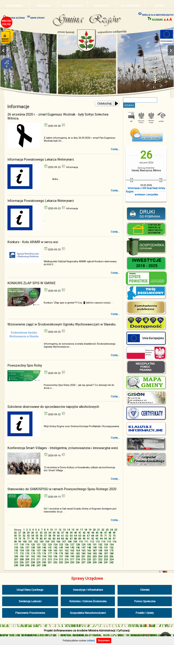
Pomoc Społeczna (144, 601)
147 (83, 547)
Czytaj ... (115, 149)
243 (16, 565)
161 (61, 550)
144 (67, 547)
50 (15, 535)
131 (95, 544)
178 (55, 553)
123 (50, 544)
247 (38, 565)
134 (111, 544)
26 (15, 532)
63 (71, 535)
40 (75, 532)
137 (27, 547)
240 (100, 562)
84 (58, 538)
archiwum (140, 194)
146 (78, 547)
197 (61, 556)
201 (83, 556)
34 (49, 532)
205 (106, 556)
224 (111, 559)
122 (44, 544)
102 (36, 541)
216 (67, 559)
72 (109, 535)
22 (103, 529)
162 (67, 550)
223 (106, 559)
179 (61, 553)
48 (109, 532)
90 (84, 538)
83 (54, 538)
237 (83, 562)
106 (58, 541)
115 (109, 541)
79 (36, 538)
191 (27, 556)
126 (67, 544)
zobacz (91, 640)
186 (100, 553)
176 (44, 553)
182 (78, 553)
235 (72, 562)
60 (58, 535)
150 (100, 547)
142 (55, 547)
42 (84, 532)
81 (45, 538)
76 (24, 538)
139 (38, 547)
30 (32, 532)
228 (33, 562)
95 (105, 538)
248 (44, 565)
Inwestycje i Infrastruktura (88, 589)
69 (97, 535)
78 (32, 538)
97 (114, 538)
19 (90, 529)
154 (22, 550)
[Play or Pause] (117, 103)
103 (41, 541)
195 (50, 556)
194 (44, 556)
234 (67, 562)
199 (72, 556)
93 (97, 538)
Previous (3, 50)
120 (33, 544)
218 (78, 559)
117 (16, 544)
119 (27, 544)
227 (27, 562)
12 (60, 529)
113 (98, 541)
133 (106, 544)
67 (88, 535)
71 (105, 535)
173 (27, 553)
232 (55, 562)
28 (24, 532)
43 (88, 532)
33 (45, 532)
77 (28, 538)
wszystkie (152, 194)
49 (114, 532)
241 (106, 562)
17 (81, 529)
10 (51, 529)
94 (101, 538)
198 (67, 556)
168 (100, 550)
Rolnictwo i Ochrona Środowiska (87, 601)
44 (92, 532)
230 (44, 562)
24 (111, 529)
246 (33, 565)
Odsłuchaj (105, 103)
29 (28, 532)
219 (83, 559)
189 (16, 556)
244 (22, 565)
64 (75, 535)
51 (19, 535)
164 (78, 550)
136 (22, 547)
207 (16, 559)
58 (49, 535)
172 (22, 553)
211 (38, 559)
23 (107, 529)
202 (89, 556)
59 (54, 535)
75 (19, 538)
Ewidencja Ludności (30, 601)
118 (22, 544)
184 (89, 553)
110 (81, 541)
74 (15, 538)
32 (41, 532)
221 (95, 559)
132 (100, 544)
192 (33, 556)
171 (16, 553)
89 (79, 538)
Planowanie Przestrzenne (30, 612)
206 (111, 556)
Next (171, 50)
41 (79, 532)
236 (78, 562)
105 (53, 541)
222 (100, 559)
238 (89, 562)
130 (89, 544)
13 (64, 529)
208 (22, 559)
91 (88, 538)
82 (49, 538)
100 (25, 541)
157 (38, 550)
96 (109, 538)
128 (78, 544)
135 (16, 547)
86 (67, 538)
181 (72, 553)
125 (61, 544)
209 (27, 559)
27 (19, 532)
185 (95, 553)
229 (38, 562)
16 (77, 529)
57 (45, 535)
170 (111, 550)
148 (89, 547)
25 (115, 529)
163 (72, 550)
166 (89, 550)
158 (44, 550)
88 (75, 538)
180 (67, 553)
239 (95, 562)
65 (79, 535)
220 (89, 559)
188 (111, 553)
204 (100, 556)
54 (32, 535)
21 (98, 529)
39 (71, 532)
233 (61, 562)
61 (62, 535)
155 (27, 550)
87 (71, 538)
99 (19, 541)
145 (72, 547)
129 (83, 544)
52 (24, 535)
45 (97, 532)
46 (101, 532)
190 (22, 556)
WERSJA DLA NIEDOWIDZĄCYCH (156, 13)
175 (38, 553)
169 (106, 550)
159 (50, 550)
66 (84, 535)
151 (106, 547)
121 (38, 544)
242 (111, 562)
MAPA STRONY (35, 16)
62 (67, 535)
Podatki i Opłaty (145, 612)
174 (33, 553)
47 (105, 532)
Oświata (144, 589)
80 (41, 538)
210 (33, 559)
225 (16, 562)
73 (114, 535)
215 (61, 559)
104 (47, 541)
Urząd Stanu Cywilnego (30, 589)
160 (55, 550)
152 (111, 547)
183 (83, 553)
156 (33, 550)
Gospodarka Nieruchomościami (88, 612)
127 (72, 544)
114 (103, 541)
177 (50, 553)
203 (95, 556)
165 (83, 550)
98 (15, 541)
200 (78, 556)
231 (50, 562)
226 (22, 562)
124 (55, 544)
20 (94, 529)
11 (55, 529)
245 (27, 565)
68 (92, 535)
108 (69, 541)
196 (55, 556)
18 (85, 529)
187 (106, 553)
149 (95, 547)
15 (72, 529)
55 (36, 535)
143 (61, 547)
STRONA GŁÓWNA (13, 16)
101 (30, 541)
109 (75, 541)
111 (86, 541)
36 (58, 532)
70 (101, 535)
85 (62, 538)
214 (55, 559)
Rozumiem (104, 640)
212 (44, 559)
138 (33, 547)
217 (72, 559)
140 (44, 547)
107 (64, 541)
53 (28, 535)
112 (92, 541)
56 (41, 535)
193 (38, 556)
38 (67, 532)
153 (16, 550)
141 (50, 547)
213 (50, 559)
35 (54, 532)
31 (36, 532)
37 (62, 532)
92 (92, 538)
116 (114, 541)
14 (68, 529)
